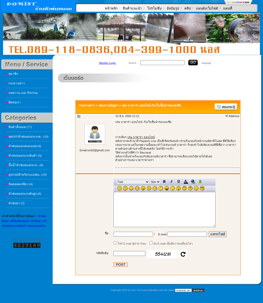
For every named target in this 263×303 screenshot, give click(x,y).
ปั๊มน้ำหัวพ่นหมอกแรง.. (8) (25, 165)
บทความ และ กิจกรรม (23, 93)
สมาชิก (13, 74)
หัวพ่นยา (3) (16, 203)
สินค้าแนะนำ (132, 8)
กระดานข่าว (16, 83)
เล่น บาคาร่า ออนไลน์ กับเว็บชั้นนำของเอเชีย (151, 105)
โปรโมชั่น (154, 8)
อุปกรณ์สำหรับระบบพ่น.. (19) (27, 174)
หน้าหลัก (111, 8)
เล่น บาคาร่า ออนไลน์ (141, 137)
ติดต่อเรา (14, 102)
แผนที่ (227, 8)
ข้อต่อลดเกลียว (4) (20, 184)
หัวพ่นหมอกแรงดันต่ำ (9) (25, 155)
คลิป (187, 8)
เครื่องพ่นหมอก (20, 221)
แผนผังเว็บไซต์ (207, 8)
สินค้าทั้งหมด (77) (20, 127)
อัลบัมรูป (173, 8)
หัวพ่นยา (36, 221)
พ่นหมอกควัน (36, 226)
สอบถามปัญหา (108, 105)
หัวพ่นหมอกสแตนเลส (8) (24, 146)
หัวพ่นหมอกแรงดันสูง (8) (24, 193)
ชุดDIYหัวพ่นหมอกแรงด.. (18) (28, 136)
